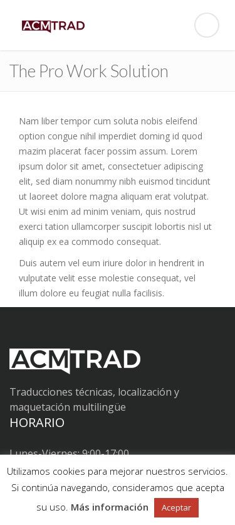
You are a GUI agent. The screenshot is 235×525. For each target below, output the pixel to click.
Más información (110, 507)
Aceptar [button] (176, 507)
